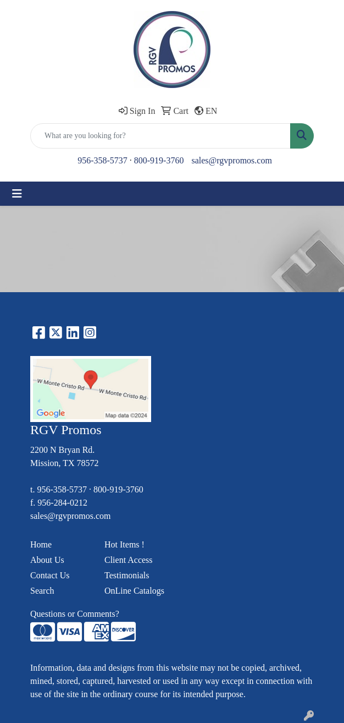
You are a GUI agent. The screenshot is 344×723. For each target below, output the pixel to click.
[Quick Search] (160, 136)
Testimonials (126, 575)
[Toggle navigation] (17, 193)
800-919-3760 (159, 160)
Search (42, 590)
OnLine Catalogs (134, 590)
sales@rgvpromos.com (231, 160)
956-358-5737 (102, 160)
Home (41, 544)
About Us (47, 560)
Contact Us (50, 575)
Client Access (128, 560)
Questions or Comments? (74, 613)
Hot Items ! (124, 544)
